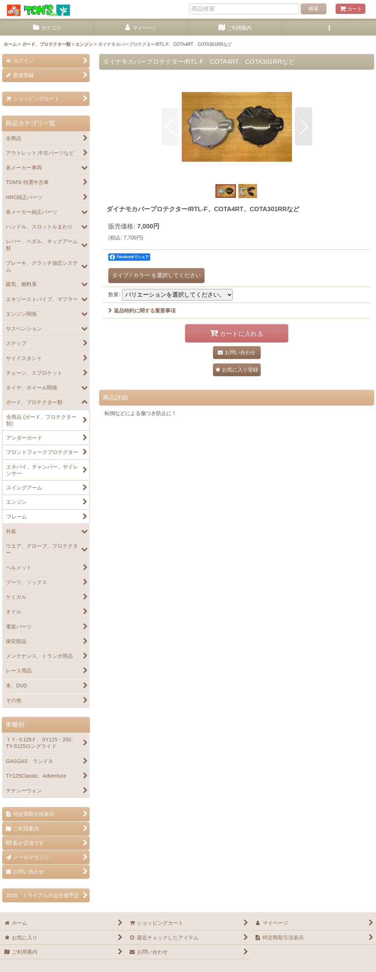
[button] (329, 28)
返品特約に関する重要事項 (142, 310)
